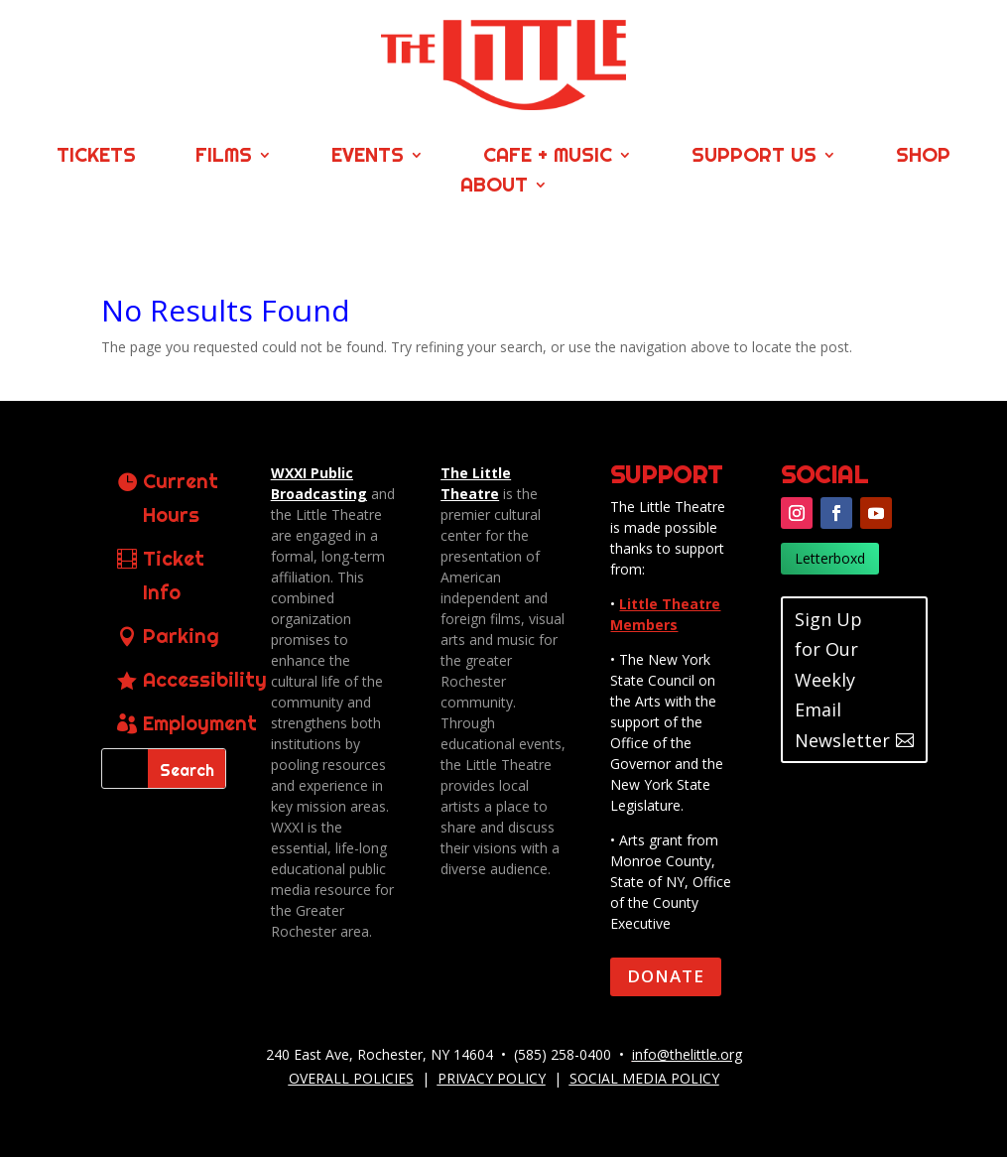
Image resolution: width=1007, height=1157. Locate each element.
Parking (181, 635)
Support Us (754, 157)
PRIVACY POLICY (492, 1078)
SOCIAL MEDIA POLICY (644, 1078)
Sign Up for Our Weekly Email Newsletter (842, 679)
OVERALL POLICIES (351, 1078)
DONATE (665, 975)
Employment (200, 722)
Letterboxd (830, 558)
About (494, 187)
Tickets (96, 157)
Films (223, 157)
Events (367, 157)
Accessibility (205, 679)
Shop (923, 157)
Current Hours (180, 497)
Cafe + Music (547, 157)
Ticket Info (173, 575)
